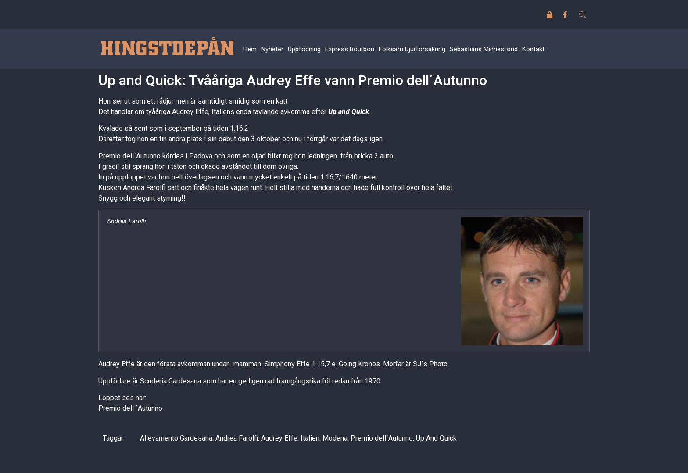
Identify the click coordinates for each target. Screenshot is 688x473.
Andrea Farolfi (236, 438)
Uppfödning (304, 49)
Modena (335, 438)
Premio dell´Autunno (382, 438)
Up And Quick (436, 438)
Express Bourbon (349, 49)
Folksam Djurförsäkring (412, 49)
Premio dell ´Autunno (130, 408)
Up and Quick (348, 112)
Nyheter (272, 49)
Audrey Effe (279, 438)
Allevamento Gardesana (176, 438)
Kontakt (533, 49)
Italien (310, 438)
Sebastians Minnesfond (484, 49)
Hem (250, 49)
